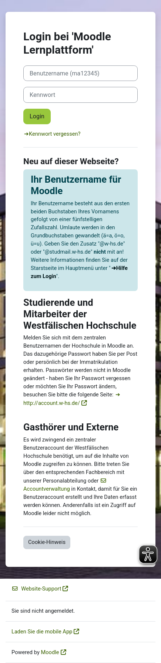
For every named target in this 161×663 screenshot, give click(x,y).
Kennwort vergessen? (54, 134)
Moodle (50, 652)
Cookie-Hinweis (47, 542)
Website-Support (36, 588)
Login (37, 116)
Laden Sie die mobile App (41, 631)
